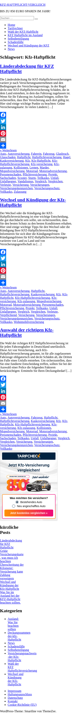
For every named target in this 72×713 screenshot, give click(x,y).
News (11, 49)
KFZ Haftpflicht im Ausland (25, 35)
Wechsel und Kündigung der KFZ (28, 45)
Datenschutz (15, 697)
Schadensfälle (16, 646)
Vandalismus (25, 181)
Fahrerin (36, 153)
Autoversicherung (18, 153)
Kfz (27, 160)
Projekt (52, 174)
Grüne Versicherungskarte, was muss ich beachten (12, 556)
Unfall (55, 177)
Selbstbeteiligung (18, 38)
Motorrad (32, 171)
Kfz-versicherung (41, 164)
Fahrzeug (49, 153)
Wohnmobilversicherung (29, 322)
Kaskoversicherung (12, 160)
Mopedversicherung (12, 171)
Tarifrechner (15, 28)
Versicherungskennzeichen (16, 188)
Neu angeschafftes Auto (31, 506)
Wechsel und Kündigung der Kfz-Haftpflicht (9, 585)
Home (11, 24)
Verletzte (5, 184)
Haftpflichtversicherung (46, 157)
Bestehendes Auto (31, 502)
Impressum (14, 691)
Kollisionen (21, 167)
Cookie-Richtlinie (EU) (22, 704)
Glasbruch (62, 153)
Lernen (34, 167)
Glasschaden (8, 157)
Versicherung (20, 184)
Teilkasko (43, 177)
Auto (3, 153)
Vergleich (40, 181)
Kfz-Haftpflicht (41, 160)
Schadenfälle (16, 42)
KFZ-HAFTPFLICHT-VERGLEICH (23, 4)
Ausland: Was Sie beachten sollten (13, 624)
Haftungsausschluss (20, 694)
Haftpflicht (24, 157)
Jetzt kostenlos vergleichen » (29, 513)
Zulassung (20, 191)
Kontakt (13, 701)
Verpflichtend (8, 315)
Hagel (66, 157)
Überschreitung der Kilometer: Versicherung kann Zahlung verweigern (12, 571)
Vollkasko (6, 191)
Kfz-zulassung (26, 301)
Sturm (32, 177)
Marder (44, 167)
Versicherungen (39, 184)
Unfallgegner (8, 181)
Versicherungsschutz (47, 188)
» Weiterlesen (8, 150)
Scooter (22, 177)
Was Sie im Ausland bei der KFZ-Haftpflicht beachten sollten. (10, 597)
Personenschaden (10, 174)
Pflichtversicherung (35, 174)
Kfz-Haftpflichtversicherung (29, 162)
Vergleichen (55, 181)
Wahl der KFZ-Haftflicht (23, 31)
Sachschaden (8, 177)
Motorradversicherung (53, 171)
